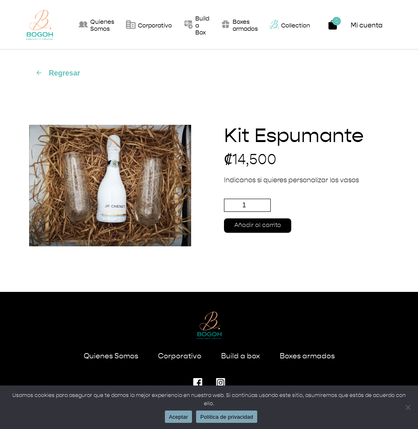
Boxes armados (307, 356)
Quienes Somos (111, 356)
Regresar (57, 73)
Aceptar (178, 417)
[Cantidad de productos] (247, 205)
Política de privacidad (226, 417)
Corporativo (179, 356)
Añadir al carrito (257, 225)
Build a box (240, 356)
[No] (408, 407)
